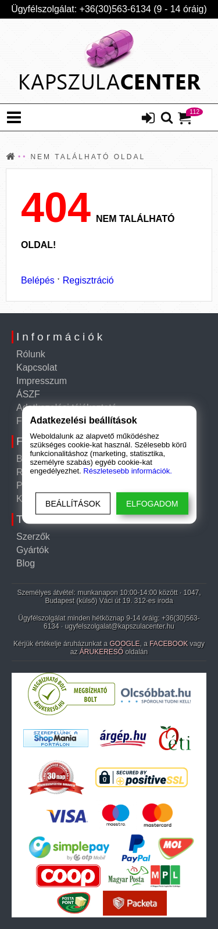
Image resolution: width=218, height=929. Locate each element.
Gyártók (32, 550)
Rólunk (30, 354)
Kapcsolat (36, 367)
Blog (25, 563)
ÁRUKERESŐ (101, 652)
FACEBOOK (168, 644)
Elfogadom (152, 503)
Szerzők (33, 536)
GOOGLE (125, 644)
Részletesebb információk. (127, 470)
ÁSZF (28, 394)
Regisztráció (88, 280)
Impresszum (41, 381)
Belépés (38, 280)
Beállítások (73, 503)
